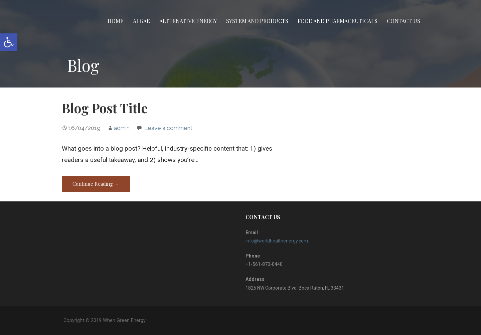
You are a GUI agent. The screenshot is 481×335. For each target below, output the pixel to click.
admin (122, 128)
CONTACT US (403, 20)
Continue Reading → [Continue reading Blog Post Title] (95, 183)
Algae (141, 20)
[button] (8, 42)
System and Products (257, 20)
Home (116, 20)
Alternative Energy (188, 20)
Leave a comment (168, 128)
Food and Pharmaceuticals (337, 20)
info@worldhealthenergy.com (277, 240)
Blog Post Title (105, 108)
